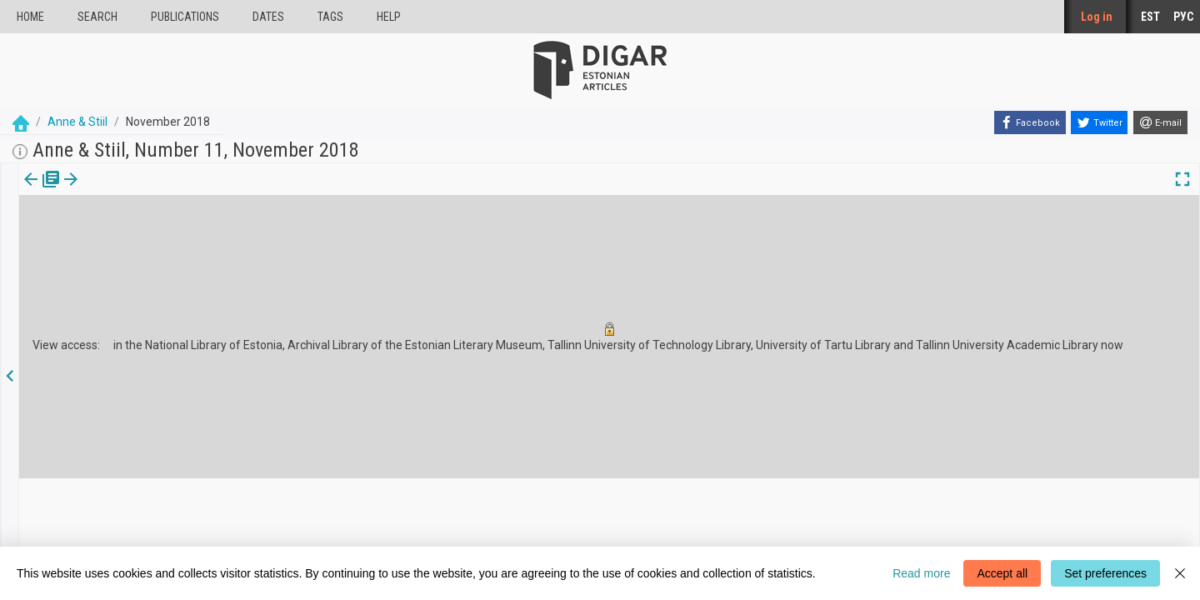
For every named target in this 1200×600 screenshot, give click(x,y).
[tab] (30, 191)
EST (1150, 16)
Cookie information (450, 518)
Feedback (428, 534)
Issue (29, 191)
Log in (1096, 16)
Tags (330, 16)
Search (98, 16)
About (419, 504)
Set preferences (1105, 573)
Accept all (1002, 573)
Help (389, 16)
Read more (921, 573)
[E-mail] (1160, 122)
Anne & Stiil (78, 121)
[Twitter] (1099, 122)
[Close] (1180, 573)
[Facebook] (1030, 122)
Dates (268, 16)
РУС (1183, 16)
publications (185, 16)
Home (30, 16)
